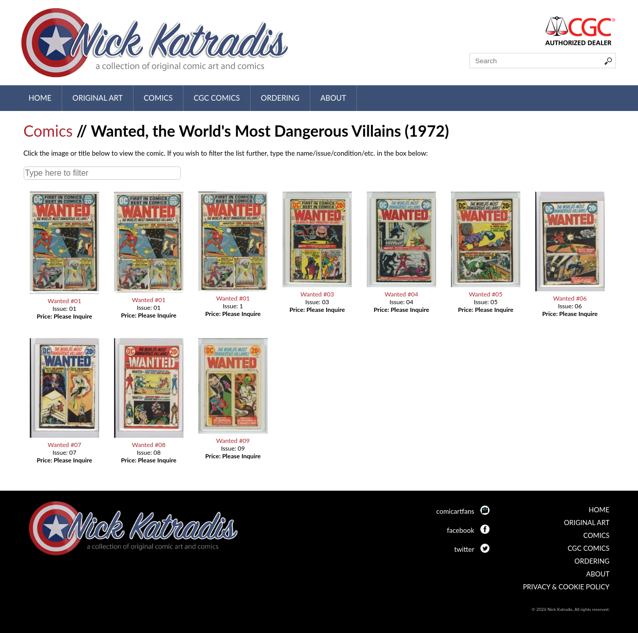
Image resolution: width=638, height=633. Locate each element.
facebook (460, 530)
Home (40, 98)
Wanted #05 (486, 294)
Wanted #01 (65, 301)
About (333, 98)
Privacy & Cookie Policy (566, 587)
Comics (158, 98)
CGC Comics (217, 98)
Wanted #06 (570, 298)
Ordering (280, 98)
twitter (464, 549)
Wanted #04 (402, 294)
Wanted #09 (233, 440)
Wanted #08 (149, 445)
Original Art (97, 98)
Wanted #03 (317, 294)
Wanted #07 (65, 445)
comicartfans (455, 511)
